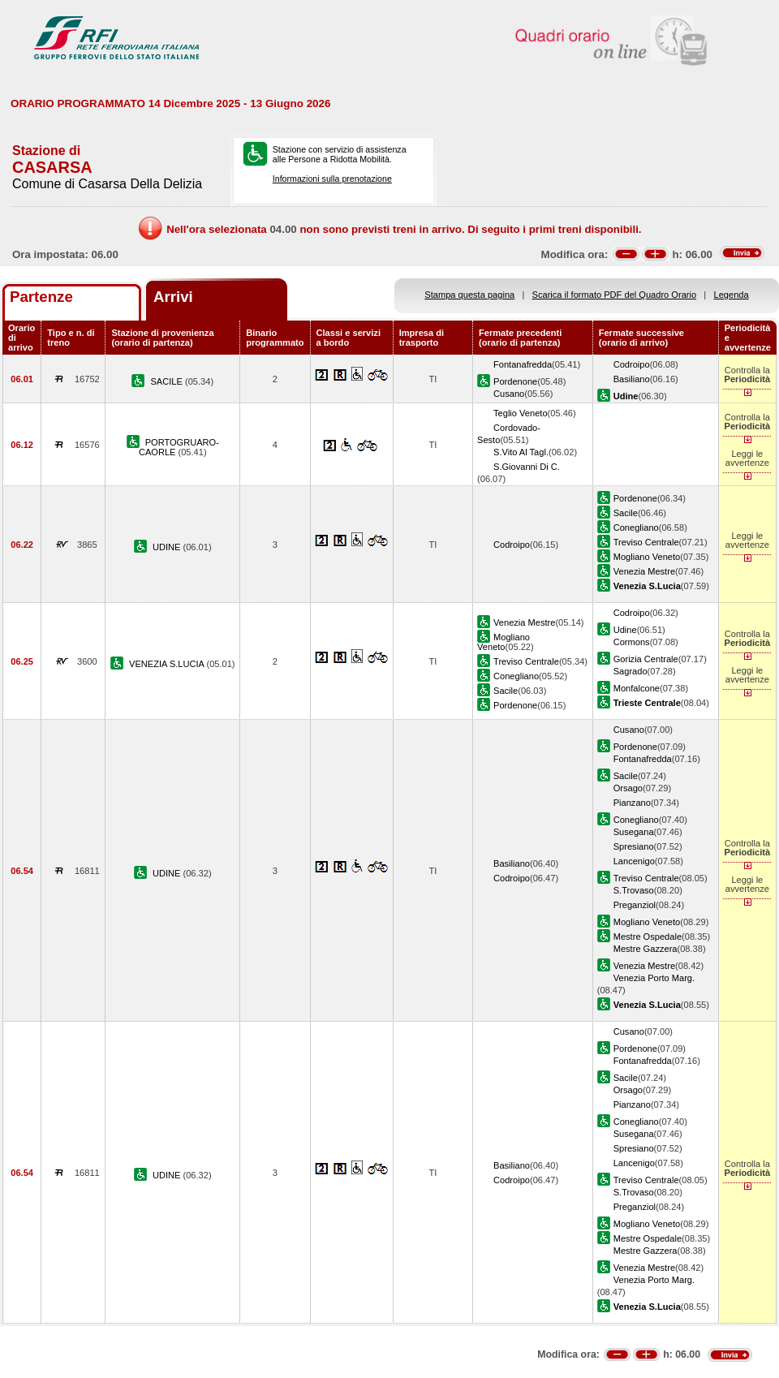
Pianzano (632, 802)
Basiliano (631, 379)
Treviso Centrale (646, 542)
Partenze (41, 296)
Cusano (508, 393)
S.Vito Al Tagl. (521, 452)
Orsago (628, 788)
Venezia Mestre (644, 571)
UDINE (168, 547)
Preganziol (634, 905)
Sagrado (630, 671)
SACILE (167, 381)
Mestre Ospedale (647, 936)
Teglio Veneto (520, 413)
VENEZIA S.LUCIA (167, 664)
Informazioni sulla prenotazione (332, 178)
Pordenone (515, 381)
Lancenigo (634, 861)
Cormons (631, 642)
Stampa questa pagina (469, 294)
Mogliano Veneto (647, 557)
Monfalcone (636, 688)
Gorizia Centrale (645, 659)
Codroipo (631, 364)
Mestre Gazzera (645, 949)
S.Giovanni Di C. (526, 467)
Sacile (625, 513)
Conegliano (636, 527)
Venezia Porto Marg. (654, 978)
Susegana (633, 832)
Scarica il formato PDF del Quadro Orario (614, 294)
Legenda (731, 294)
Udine (625, 630)
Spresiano (633, 846)
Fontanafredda (522, 364)
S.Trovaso (633, 890)
